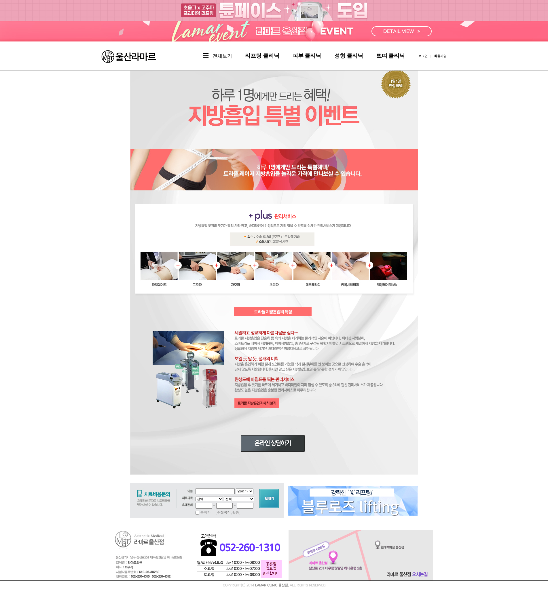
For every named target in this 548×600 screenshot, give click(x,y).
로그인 (423, 56)
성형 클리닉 (348, 56)
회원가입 (440, 56)
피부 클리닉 (307, 56)
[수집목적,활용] (228, 512)
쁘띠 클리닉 (390, 56)
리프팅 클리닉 (262, 56)
